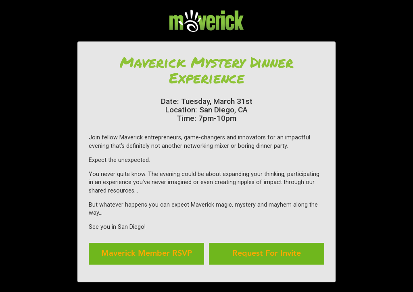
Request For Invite (266, 254)
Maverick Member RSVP (146, 254)
